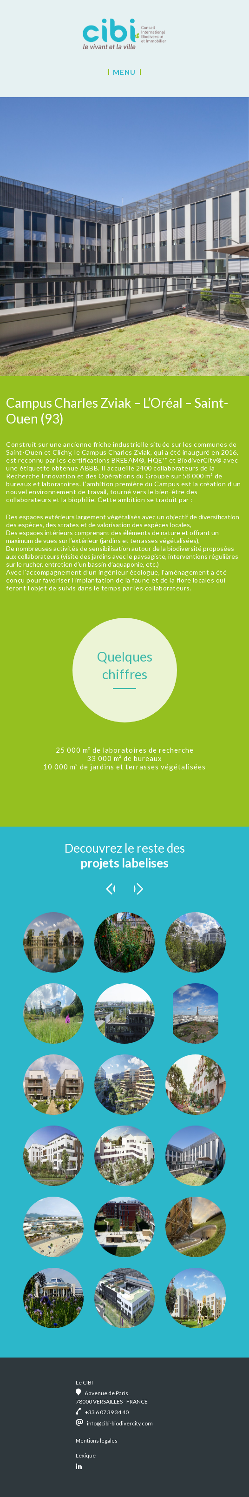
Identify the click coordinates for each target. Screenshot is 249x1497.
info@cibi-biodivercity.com (120, 1423)
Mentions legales (97, 1440)
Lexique (86, 1455)
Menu (124, 72)
